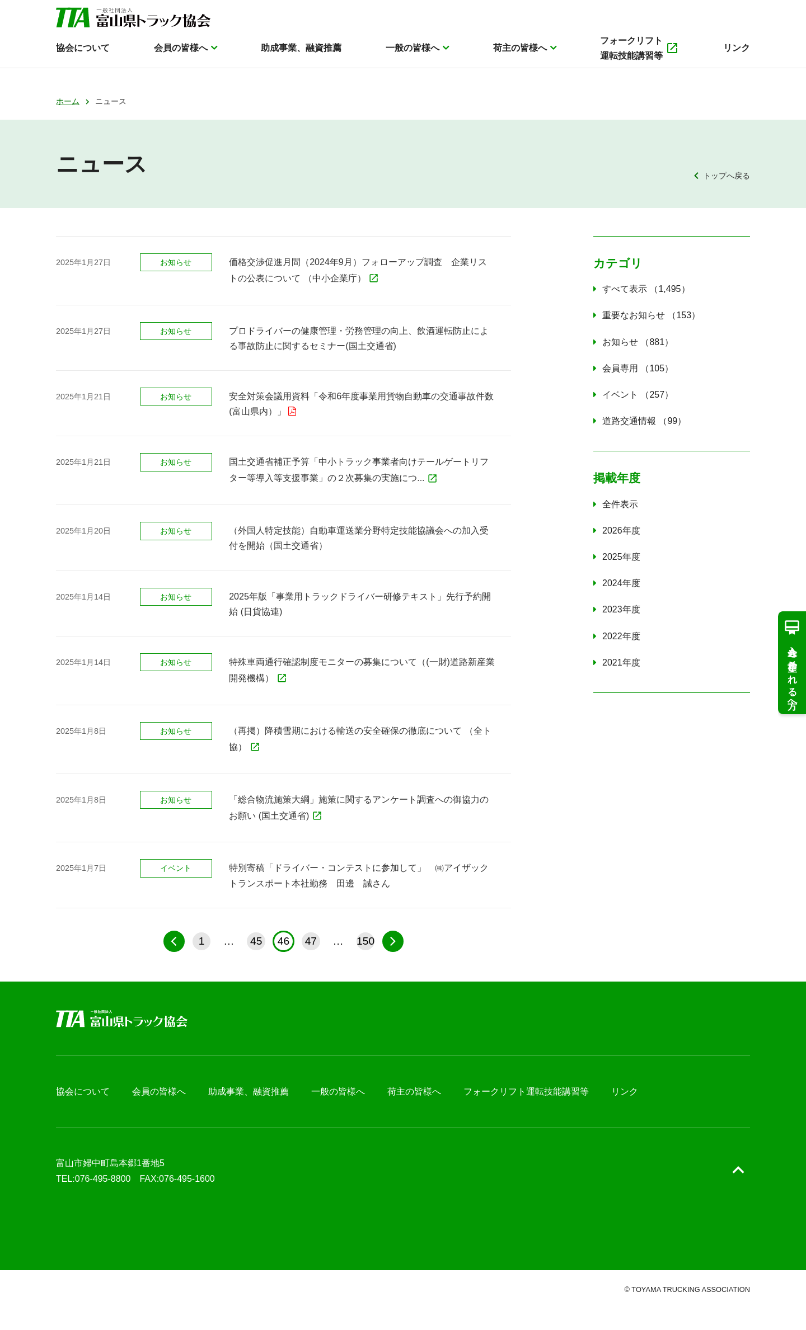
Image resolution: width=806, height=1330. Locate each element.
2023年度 (621, 609)
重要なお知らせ (651, 315)
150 (365, 941)
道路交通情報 (644, 420)
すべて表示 (646, 288)
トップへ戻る (726, 175)
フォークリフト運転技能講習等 (639, 60)
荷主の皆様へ (520, 59)
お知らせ (637, 342)
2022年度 (621, 636)
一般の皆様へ (412, 59)
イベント (637, 394)
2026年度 (621, 530)
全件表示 (620, 504)
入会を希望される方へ (792, 662)
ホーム (67, 101)
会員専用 (637, 368)
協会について (83, 59)
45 (256, 941)
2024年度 (621, 583)
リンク (736, 59)
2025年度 (621, 557)
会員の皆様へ (181, 59)
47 (311, 941)
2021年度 (621, 662)
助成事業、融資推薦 (301, 59)
